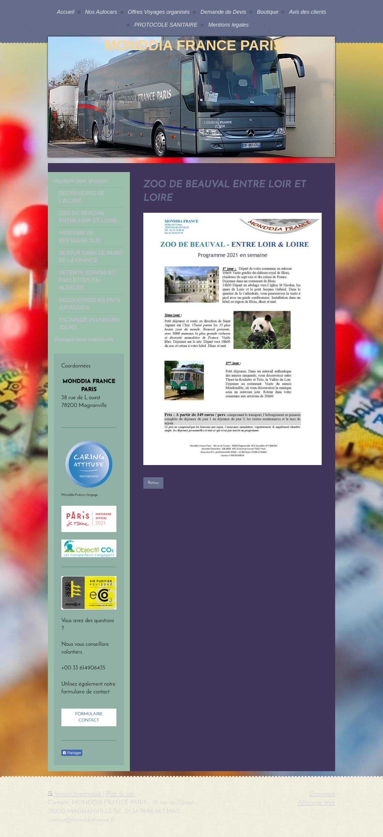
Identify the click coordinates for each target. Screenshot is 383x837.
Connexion (322, 794)
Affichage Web (316, 803)
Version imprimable (75, 794)
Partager (72, 753)
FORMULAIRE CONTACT (89, 717)
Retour (153, 482)
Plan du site (120, 794)
